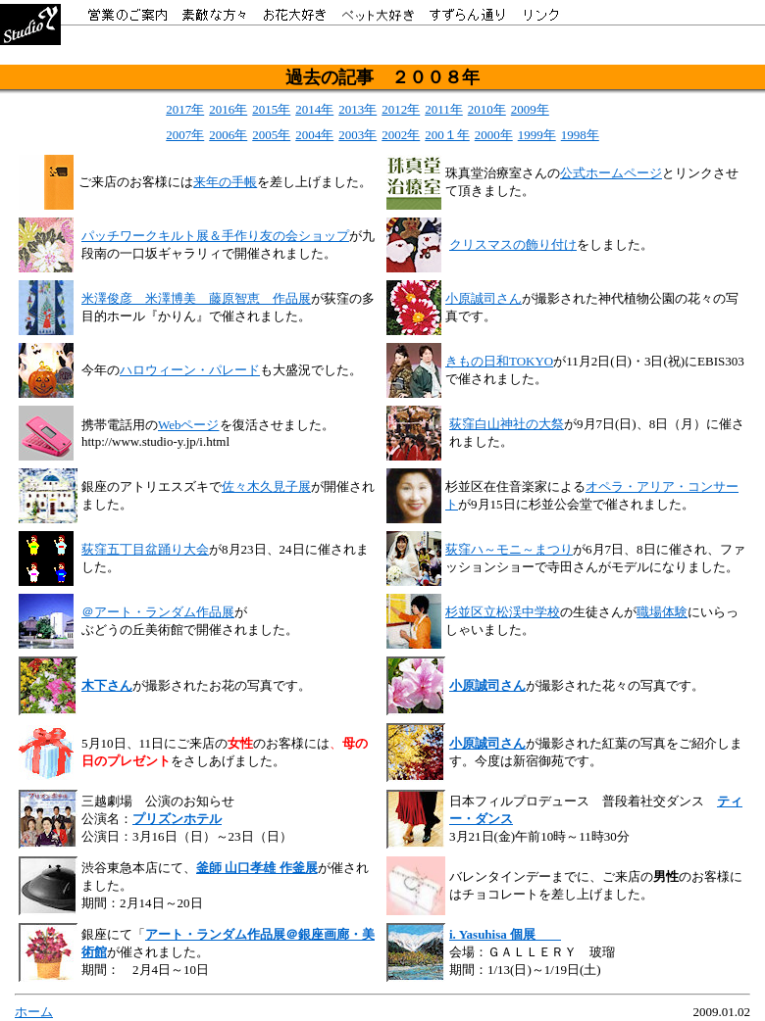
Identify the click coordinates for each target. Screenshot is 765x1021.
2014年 (314, 109)
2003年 (357, 134)
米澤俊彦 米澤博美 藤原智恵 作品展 (196, 298)
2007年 (185, 134)
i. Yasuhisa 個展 (492, 934)
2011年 (444, 109)
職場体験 (662, 612)
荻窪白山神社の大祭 (506, 423)
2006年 (228, 134)
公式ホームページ (611, 173)
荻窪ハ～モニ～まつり (509, 549)
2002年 (401, 134)
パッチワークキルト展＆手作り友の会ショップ (215, 235)
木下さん (106, 685)
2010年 (487, 109)
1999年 (537, 134)
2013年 (357, 109)
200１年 (447, 134)
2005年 (271, 134)
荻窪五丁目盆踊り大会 (145, 549)
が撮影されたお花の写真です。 (221, 685)
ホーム (34, 1011)
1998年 (580, 134)
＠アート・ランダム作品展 (157, 612)
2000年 (494, 134)
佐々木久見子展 (266, 486)
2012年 (401, 109)
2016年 (228, 109)
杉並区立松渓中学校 (502, 612)
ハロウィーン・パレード (190, 370)
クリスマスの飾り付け (513, 244)
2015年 (271, 109)
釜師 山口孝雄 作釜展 (257, 867)
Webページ (189, 424)
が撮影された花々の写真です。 (615, 685)
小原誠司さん (483, 298)
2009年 (530, 109)
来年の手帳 (225, 181)
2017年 (185, 109)
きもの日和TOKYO (499, 361)
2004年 (314, 134)
